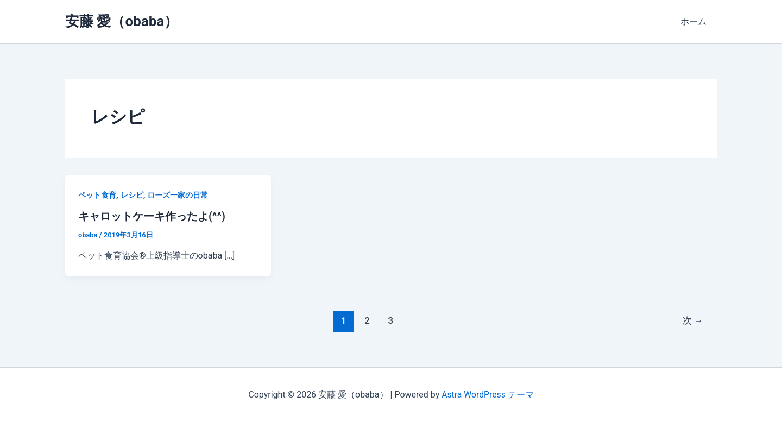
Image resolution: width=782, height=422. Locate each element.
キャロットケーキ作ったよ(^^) (151, 216)
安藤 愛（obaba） (121, 21)
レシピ (132, 195)
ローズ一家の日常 (177, 195)
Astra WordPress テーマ (487, 394)
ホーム (695, 21)
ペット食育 (97, 195)
